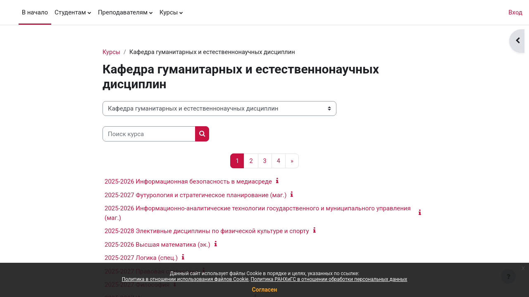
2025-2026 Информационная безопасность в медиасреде (188, 182)
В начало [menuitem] (35, 12)
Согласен (264, 289)
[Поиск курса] (148, 134)
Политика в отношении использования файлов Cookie (185, 279)
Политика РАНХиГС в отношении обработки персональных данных (329, 279)
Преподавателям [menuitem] (123, 12)
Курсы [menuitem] (169, 12)
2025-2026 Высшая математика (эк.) (157, 245)
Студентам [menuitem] (70, 12)
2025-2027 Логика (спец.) (141, 258)
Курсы (111, 52)
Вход (515, 12)
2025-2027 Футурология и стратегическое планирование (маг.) (195, 195)
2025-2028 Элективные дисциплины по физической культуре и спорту (207, 231)
